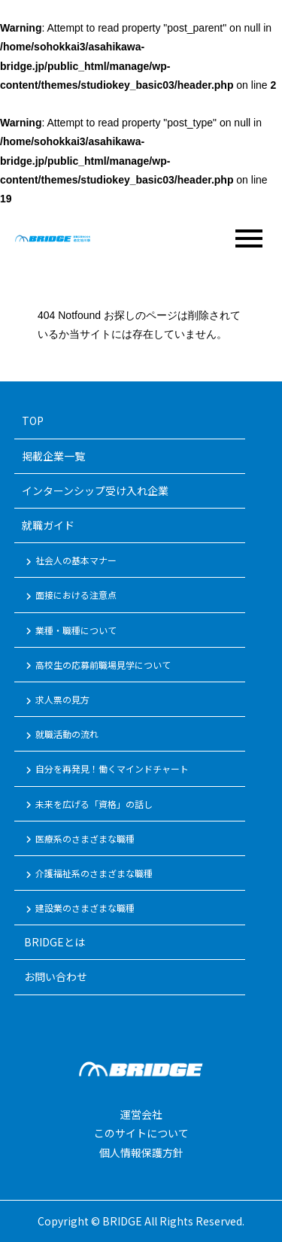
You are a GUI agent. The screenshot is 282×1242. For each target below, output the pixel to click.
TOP (33, 420)
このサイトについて (141, 1132)
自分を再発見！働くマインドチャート (105, 769)
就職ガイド (48, 525)
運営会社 (141, 1114)
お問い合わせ (54, 976)
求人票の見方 (55, 700)
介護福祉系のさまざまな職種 (87, 874)
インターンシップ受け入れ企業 (95, 490)
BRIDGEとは (53, 941)
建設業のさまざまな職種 (78, 908)
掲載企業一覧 (53, 455)
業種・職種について (69, 631)
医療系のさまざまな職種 (78, 839)
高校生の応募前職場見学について (96, 665)
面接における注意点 (69, 595)
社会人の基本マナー (69, 561)
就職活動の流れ (60, 734)
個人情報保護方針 (141, 1152)
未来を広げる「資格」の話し (87, 804)
